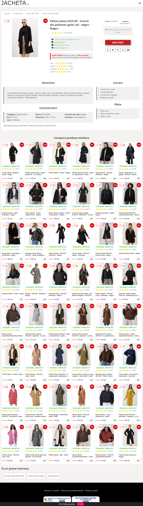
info (21, 178)
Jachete (7, 13)
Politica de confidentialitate (72, 490)
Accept (80, 504)
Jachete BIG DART (32, 13)
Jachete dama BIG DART (50, 13)
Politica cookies (91, 490)
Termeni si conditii (51, 490)
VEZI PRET (118, 42)
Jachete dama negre (36, 476)
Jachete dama (18, 13)
